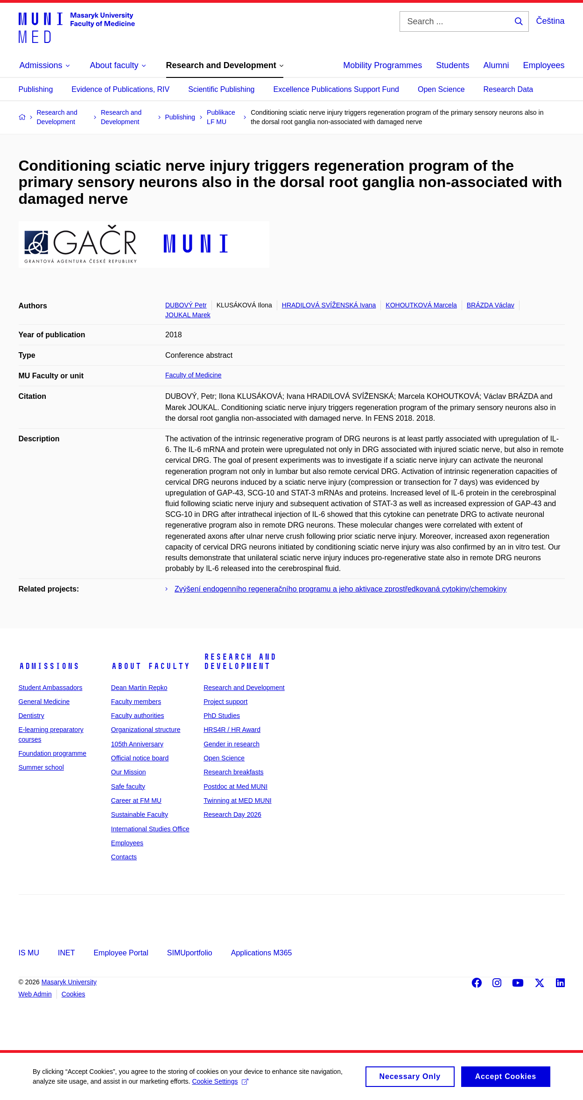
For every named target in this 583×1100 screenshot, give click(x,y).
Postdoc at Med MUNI (235, 786)
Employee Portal (120, 953)
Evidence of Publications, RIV (120, 89)
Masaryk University (69, 982)
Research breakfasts (233, 772)
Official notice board (140, 758)
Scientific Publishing (221, 89)
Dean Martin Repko (139, 687)
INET (66, 953)
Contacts (124, 857)
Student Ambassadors (51, 687)
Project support (225, 701)
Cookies (73, 994)
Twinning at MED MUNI (237, 800)
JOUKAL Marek (188, 315)
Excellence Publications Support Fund (337, 89)
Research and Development (240, 661)
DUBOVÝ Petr (186, 305)
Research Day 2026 (232, 814)
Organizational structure (146, 729)
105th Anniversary (137, 744)
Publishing (36, 89)
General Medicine (44, 701)
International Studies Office (150, 829)
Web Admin (35, 994)
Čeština (550, 21)
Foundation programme (53, 753)
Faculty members (136, 701)
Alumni (496, 65)
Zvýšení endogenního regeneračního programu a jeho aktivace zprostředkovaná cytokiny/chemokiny (341, 589)
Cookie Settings (220, 1084)
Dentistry (31, 715)
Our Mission (128, 772)
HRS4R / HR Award (232, 729)
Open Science (441, 89)
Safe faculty (128, 786)
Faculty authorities (137, 715)
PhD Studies (222, 715)
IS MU (29, 953)
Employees (543, 65)
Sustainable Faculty (139, 814)
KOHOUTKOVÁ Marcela (421, 305)
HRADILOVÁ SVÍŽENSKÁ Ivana (329, 305)
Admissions (49, 666)
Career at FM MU (136, 800)
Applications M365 (261, 953)
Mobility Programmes (382, 65)
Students (452, 65)
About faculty (150, 666)
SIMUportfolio (189, 953)
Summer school (41, 767)
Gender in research (232, 744)
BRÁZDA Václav (490, 305)
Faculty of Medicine (193, 375)
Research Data (509, 89)
